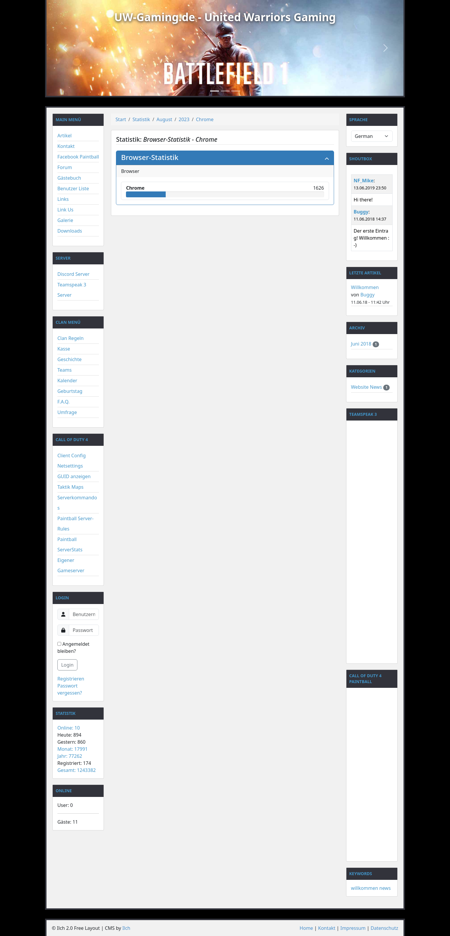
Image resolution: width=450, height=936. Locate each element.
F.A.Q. (63, 401)
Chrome (205, 119)
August (164, 119)
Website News (367, 387)
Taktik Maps (70, 487)
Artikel (64, 135)
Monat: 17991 (72, 749)
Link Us (65, 209)
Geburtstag (69, 391)
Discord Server (73, 274)
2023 (184, 119)
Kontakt (66, 146)
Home (306, 928)
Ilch (126, 928)
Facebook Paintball (78, 157)
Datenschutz (384, 928)
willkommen (364, 888)
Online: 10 (68, 728)
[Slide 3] (235, 91)
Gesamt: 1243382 (76, 770)
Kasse (63, 349)
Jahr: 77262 (69, 756)
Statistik (141, 119)
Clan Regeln (70, 338)
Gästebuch (69, 178)
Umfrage (67, 412)
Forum (64, 167)
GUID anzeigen (74, 476)
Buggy (361, 211)
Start (120, 119)
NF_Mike (364, 180)
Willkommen (365, 287)
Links (63, 199)
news (385, 888)
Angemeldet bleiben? (73, 647)
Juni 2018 (362, 344)
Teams (64, 370)
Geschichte (69, 359)
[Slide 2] (225, 91)
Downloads (69, 231)
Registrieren (70, 678)
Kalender (67, 380)
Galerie (65, 220)
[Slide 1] (214, 91)
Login (67, 665)
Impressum (353, 928)
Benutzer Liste (73, 188)
